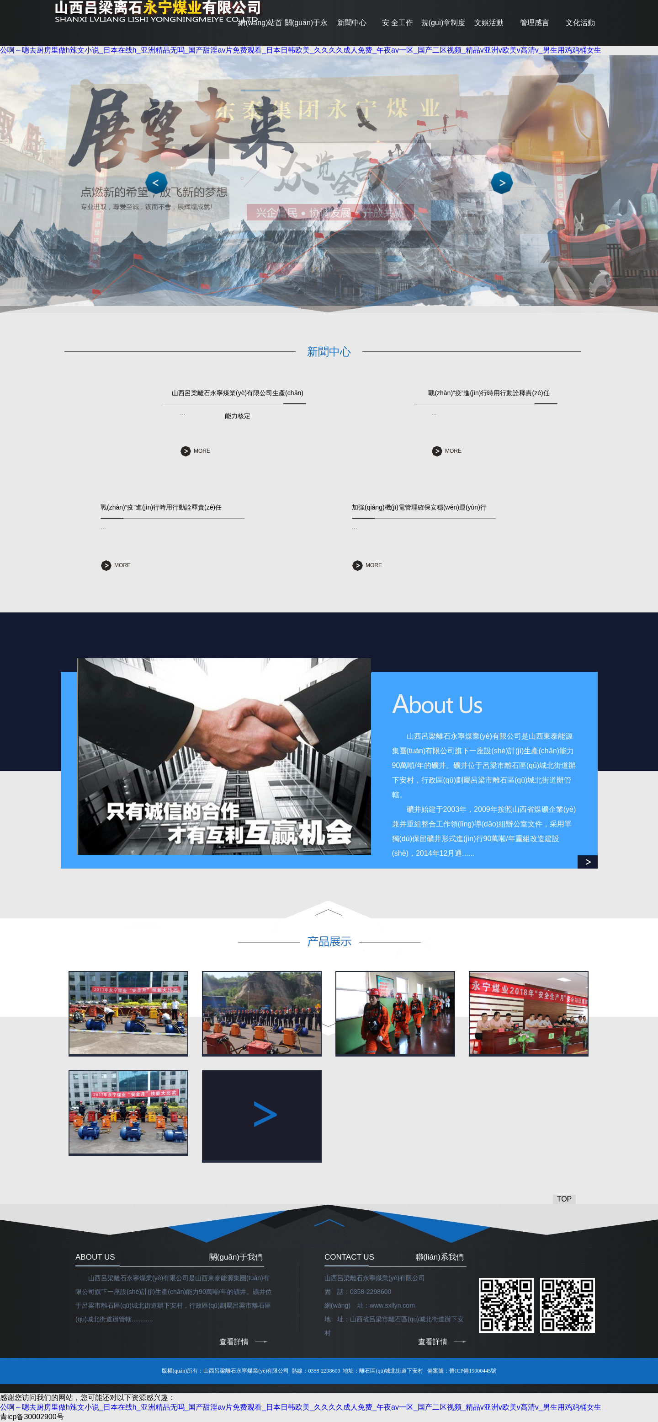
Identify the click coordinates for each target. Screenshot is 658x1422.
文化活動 (580, 23)
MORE (202, 451)
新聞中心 (351, 23)
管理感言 (534, 23)
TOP (564, 1199)
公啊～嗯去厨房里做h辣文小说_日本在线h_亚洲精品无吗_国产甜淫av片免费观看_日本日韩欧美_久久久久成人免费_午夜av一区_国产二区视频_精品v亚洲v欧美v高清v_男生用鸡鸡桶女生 (300, 50)
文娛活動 (489, 23)
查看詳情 (234, 1342)
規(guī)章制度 (443, 23)
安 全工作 (397, 23)
